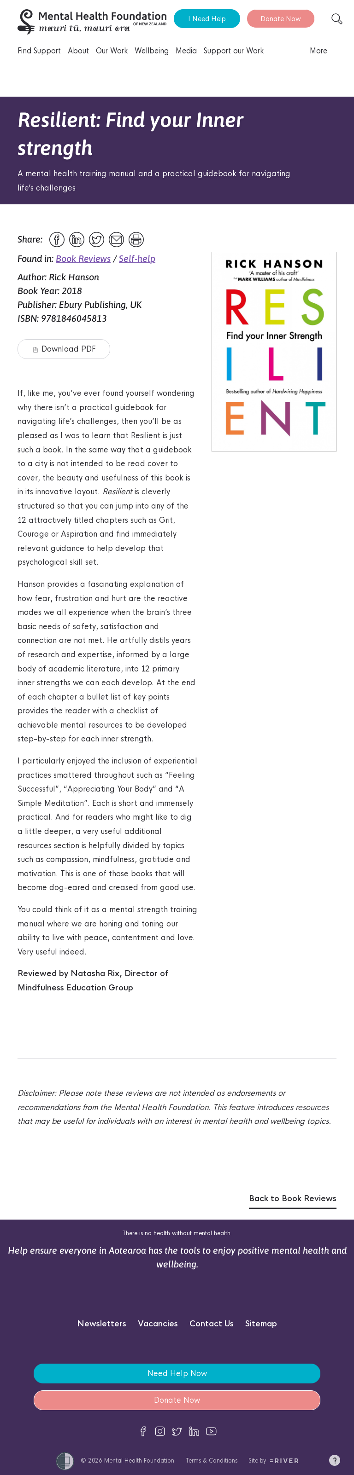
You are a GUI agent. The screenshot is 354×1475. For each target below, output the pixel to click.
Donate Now (280, 18)
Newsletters (101, 1324)
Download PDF (64, 349)
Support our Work (234, 51)
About (78, 51)
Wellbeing (152, 51)
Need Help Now (177, 1373)
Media (186, 51)
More (318, 51)
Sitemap (261, 1324)
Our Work (112, 51)
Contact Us (211, 1324)
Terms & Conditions (211, 1460)
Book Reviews (83, 258)
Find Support (39, 51)
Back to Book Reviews (292, 1198)
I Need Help (207, 18)
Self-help (137, 258)
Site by (273, 1460)
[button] (334, 1462)
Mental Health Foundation (139, 1460)
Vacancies (158, 1324)
